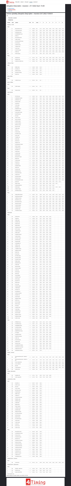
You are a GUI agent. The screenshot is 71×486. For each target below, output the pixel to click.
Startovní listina (11, 8)
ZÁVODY (22, 2)
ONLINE (31, 2)
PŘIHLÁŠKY (17, 2)
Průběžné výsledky (11, 9)
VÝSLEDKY (27, 2)
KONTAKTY (35, 2)
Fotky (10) (10, 10)
